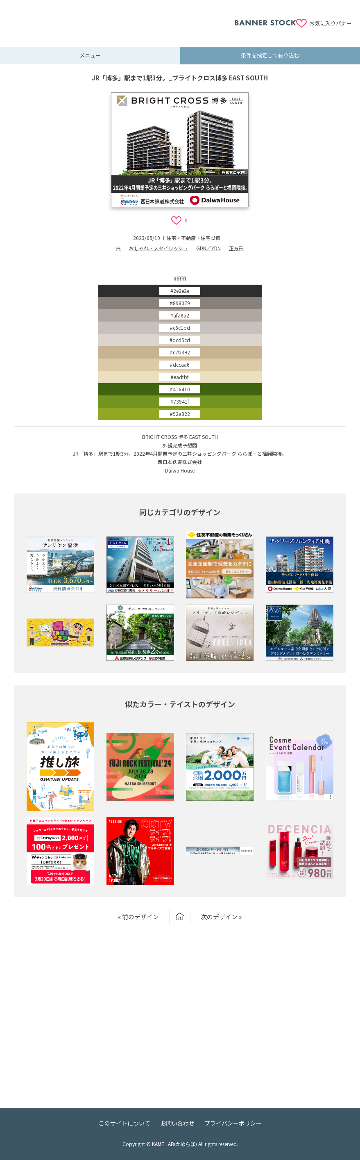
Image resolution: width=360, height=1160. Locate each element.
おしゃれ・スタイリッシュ (158, 247)
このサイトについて (124, 1123)
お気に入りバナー (330, 23)
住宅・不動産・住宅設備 (193, 237)
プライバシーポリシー (233, 1123)
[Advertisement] (121, 18)
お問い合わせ (177, 1123)
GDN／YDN (208, 247)
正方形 (236, 247)
